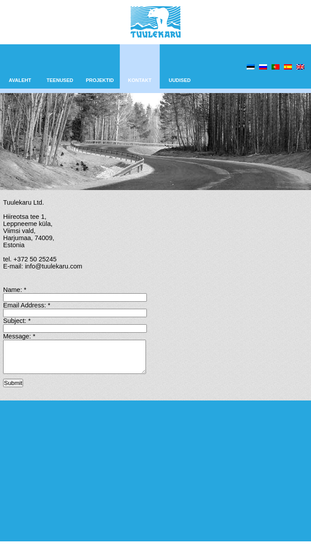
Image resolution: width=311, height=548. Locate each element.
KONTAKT (140, 80)
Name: (14, 289)
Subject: (17, 320)
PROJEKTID (100, 80)
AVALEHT (20, 80)
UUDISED (180, 80)
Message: (19, 336)
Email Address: (26, 305)
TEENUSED (60, 80)
